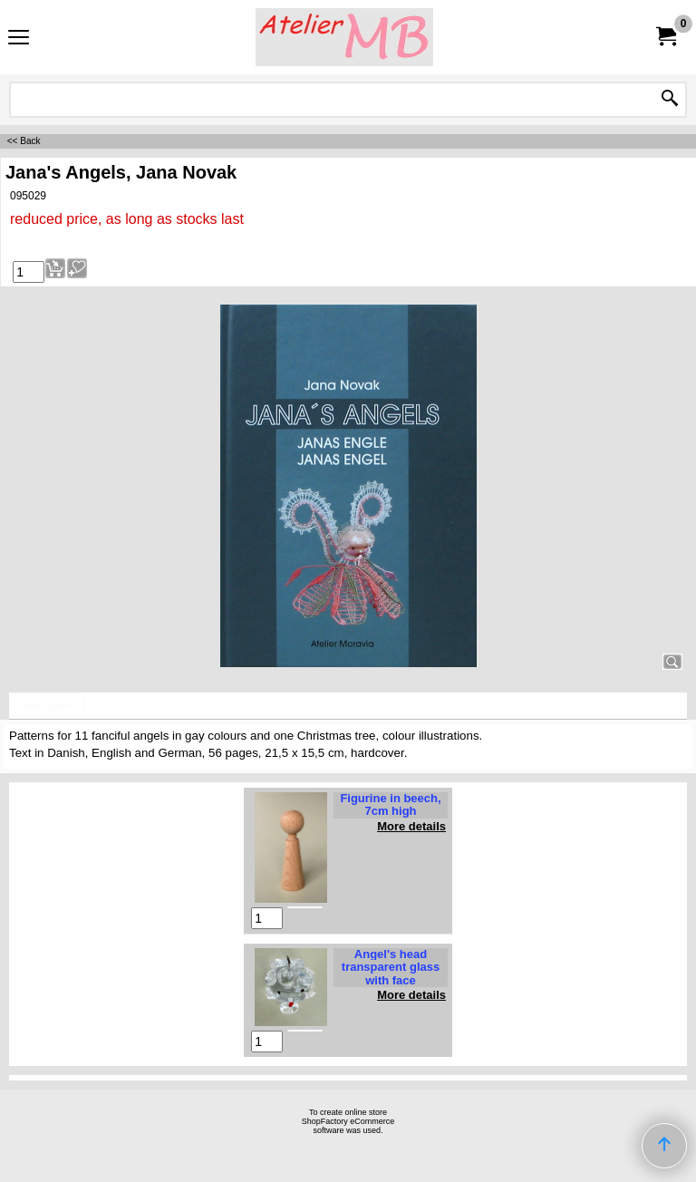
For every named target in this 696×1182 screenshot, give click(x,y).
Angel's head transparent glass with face (391, 967)
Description (46, 706)
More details (411, 826)
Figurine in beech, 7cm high (390, 804)
